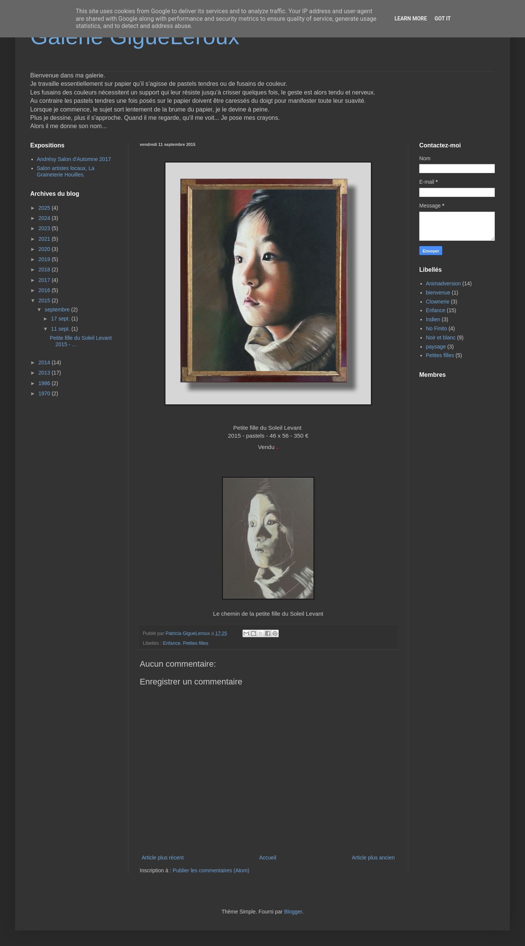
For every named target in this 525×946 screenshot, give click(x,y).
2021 (45, 239)
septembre (58, 310)
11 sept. (61, 329)
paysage (436, 347)
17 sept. (61, 319)
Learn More (410, 18)
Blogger (293, 912)
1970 (45, 393)
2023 (45, 228)
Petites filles (195, 643)
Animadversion (443, 283)
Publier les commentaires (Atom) (211, 870)
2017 (45, 280)
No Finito (436, 328)
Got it (442, 18)
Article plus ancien (373, 858)
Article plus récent (163, 858)
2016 (45, 290)
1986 (45, 383)
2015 (45, 300)
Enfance (171, 643)
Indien (433, 319)
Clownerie (437, 302)
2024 (45, 218)
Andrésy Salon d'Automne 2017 (74, 159)
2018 (45, 269)
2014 (45, 362)
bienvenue (438, 293)
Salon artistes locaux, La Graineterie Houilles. (66, 171)
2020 (45, 249)
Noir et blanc (441, 337)
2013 (45, 373)
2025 (45, 208)
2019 (45, 259)
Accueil (267, 858)
